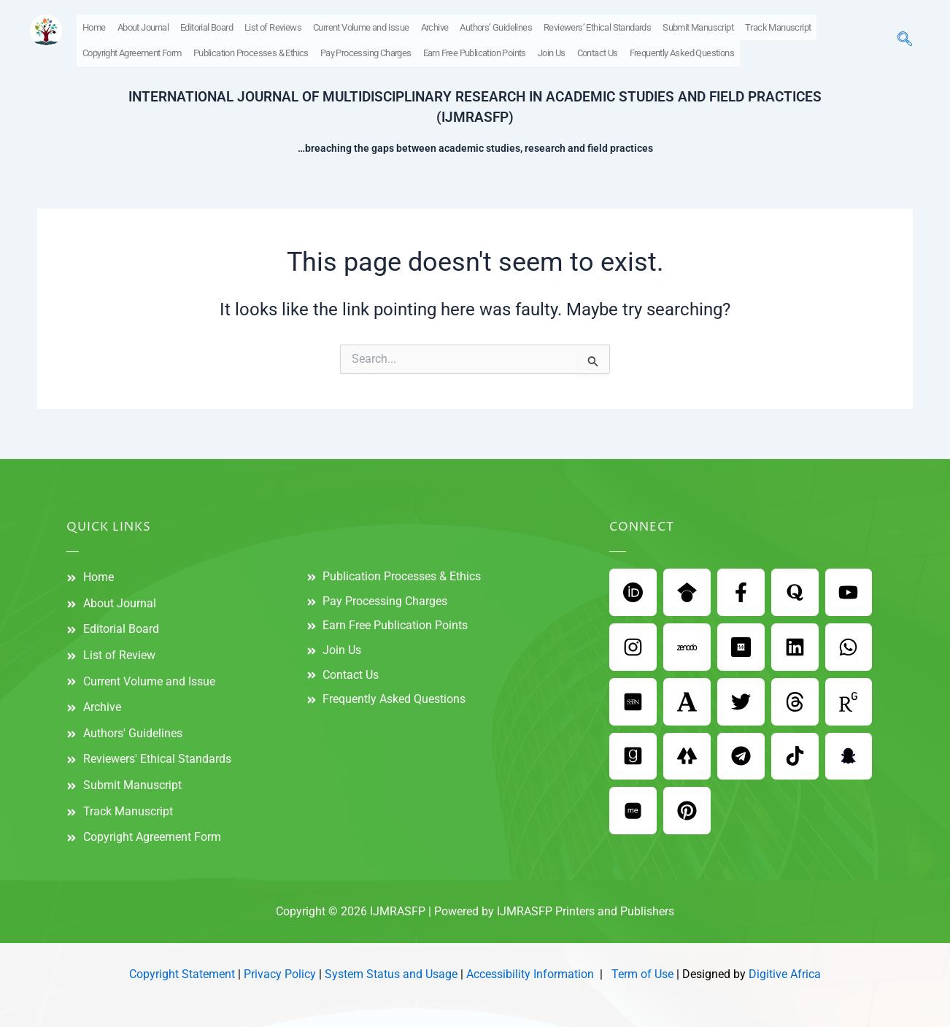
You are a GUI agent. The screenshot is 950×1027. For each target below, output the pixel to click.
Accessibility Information (530, 975)
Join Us (551, 51)
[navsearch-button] (904, 39)
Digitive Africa (785, 975)
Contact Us (597, 51)
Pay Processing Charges (366, 51)
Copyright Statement (182, 975)
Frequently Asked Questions (682, 51)
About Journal (143, 26)
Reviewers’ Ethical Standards (597, 26)
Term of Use (642, 975)
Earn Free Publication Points (474, 51)
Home (94, 26)
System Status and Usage (391, 975)
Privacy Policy (280, 975)
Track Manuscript (778, 26)
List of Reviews (272, 26)
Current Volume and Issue (361, 26)
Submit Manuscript (698, 26)
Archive (435, 26)
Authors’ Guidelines (496, 26)
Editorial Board (206, 26)
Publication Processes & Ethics (251, 51)
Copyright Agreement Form (132, 51)
